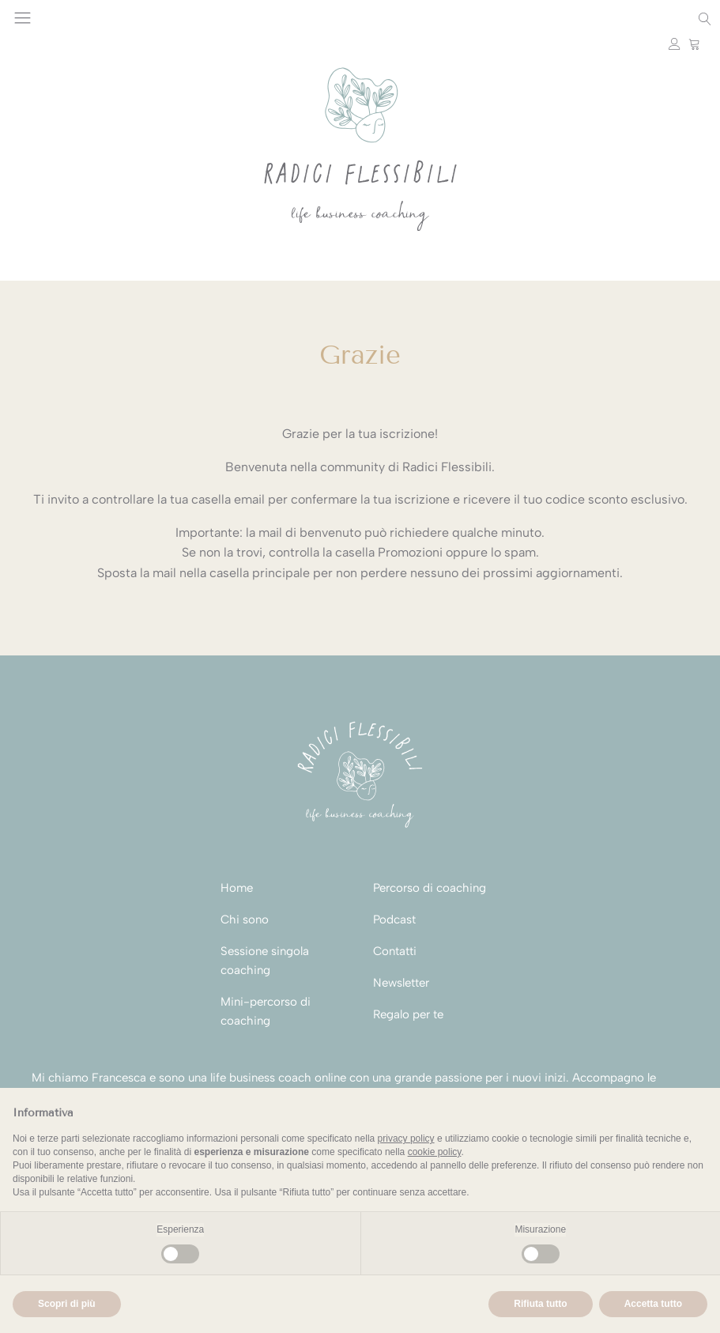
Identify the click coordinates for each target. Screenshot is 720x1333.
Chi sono (245, 919)
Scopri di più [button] (67, 1303)
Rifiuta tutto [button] (540, 1303)
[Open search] (705, 19)
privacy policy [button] (406, 1138)
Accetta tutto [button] (653, 1303)
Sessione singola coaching (265, 960)
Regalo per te (408, 1014)
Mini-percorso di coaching (266, 1011)
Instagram (55, 19)
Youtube (75, 19)
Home (237, 888)
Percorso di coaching (429, 888)
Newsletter (401, 983)
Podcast (394, 919)
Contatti (395, 951)
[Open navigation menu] (22, 19)
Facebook (94, 19)
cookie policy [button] (435, 1151)
